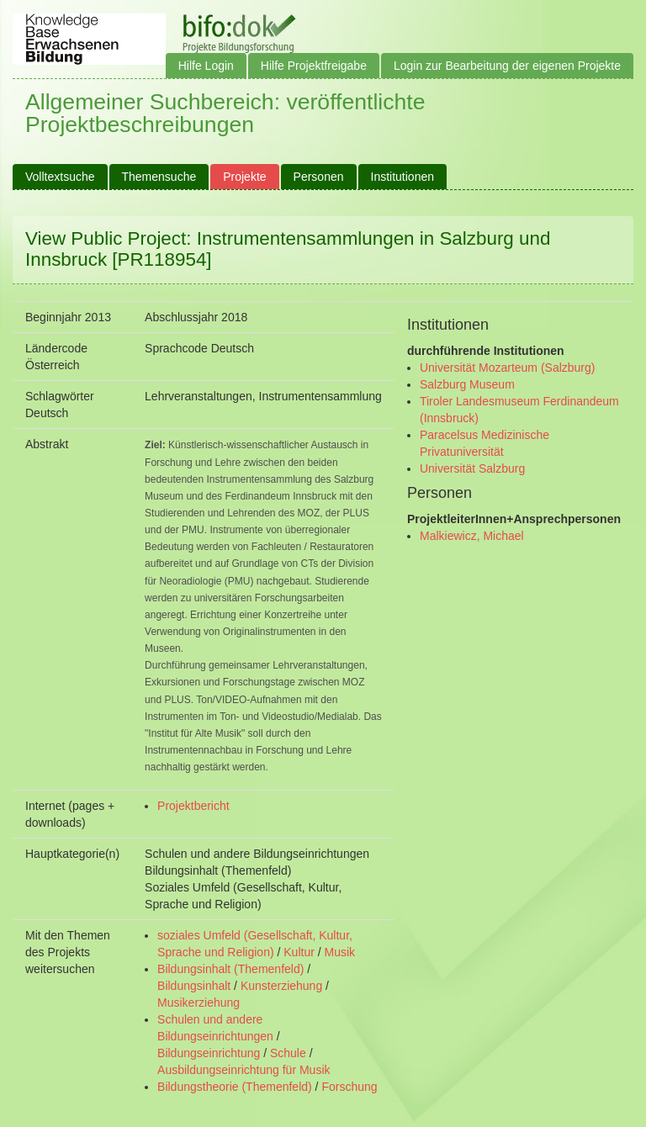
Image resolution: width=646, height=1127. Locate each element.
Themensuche (159, 176)
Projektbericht (193, 805)
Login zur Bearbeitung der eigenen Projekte (507, 65)
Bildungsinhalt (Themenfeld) (230, 969)
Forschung (349, 1086)
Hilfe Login (206, 65)
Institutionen (403, 176)
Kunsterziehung (281, 985)
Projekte (244, 176)
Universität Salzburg (472, 468)
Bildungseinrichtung (208, 1053)
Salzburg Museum (467, 384)
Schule (288, 1053)
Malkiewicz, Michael (472, 535)
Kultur (299, 952)
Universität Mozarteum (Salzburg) (508, 367)
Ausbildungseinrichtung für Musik (243, 1070)
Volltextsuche (60, 176)
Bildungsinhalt (193, 985)
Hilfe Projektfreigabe (314, 65)
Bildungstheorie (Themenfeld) (234, 1086)
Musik (340, 952)
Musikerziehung (198, 1002)
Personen (319, 176)
